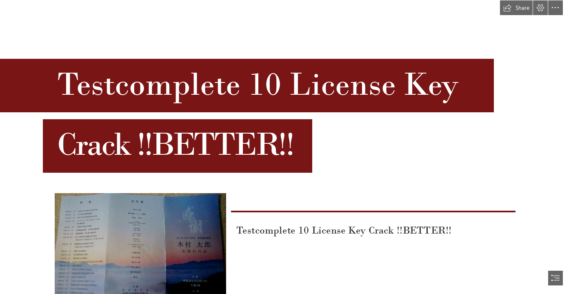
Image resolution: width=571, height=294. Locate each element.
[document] (285, 147)
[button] (516, 7)
